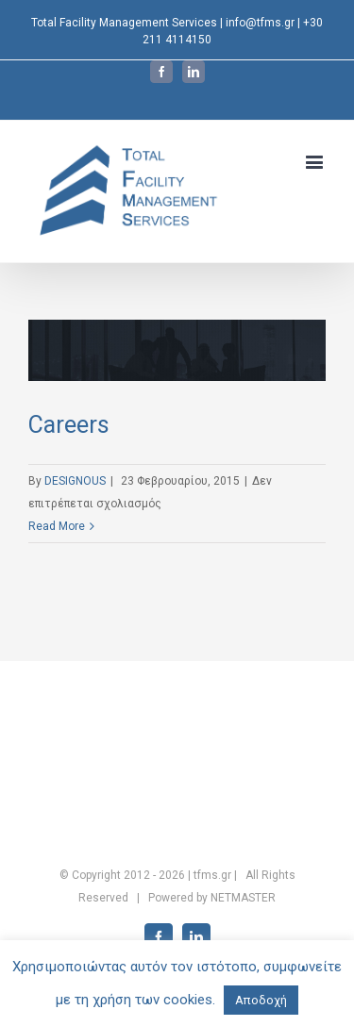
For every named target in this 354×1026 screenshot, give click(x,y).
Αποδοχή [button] (261, 1000)
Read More (56, 526)
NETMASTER (243, 897)
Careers (69, 425)
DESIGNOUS (75, 481)
